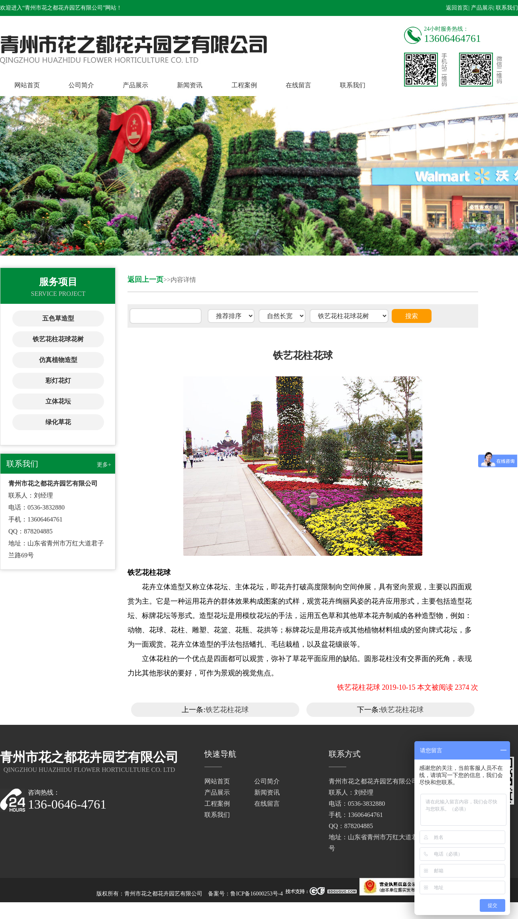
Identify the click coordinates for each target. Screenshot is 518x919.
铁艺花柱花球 (227, 710)
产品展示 (135, 85)
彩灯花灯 (58, 380)
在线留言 (298, 85)
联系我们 (352, 85)
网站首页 (27, 85)
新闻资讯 (189, 85)
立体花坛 (58, 401)
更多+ (104, 465)
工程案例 (244, 85)
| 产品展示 (480, 8)
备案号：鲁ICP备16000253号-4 (245, 894)
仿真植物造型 (58, 359)
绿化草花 (58, 422)
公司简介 (81, 85)
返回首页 (457, 8)
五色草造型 (58, 318)
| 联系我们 (505, 8)
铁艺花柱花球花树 (58, 339)
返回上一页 (145, 279)
